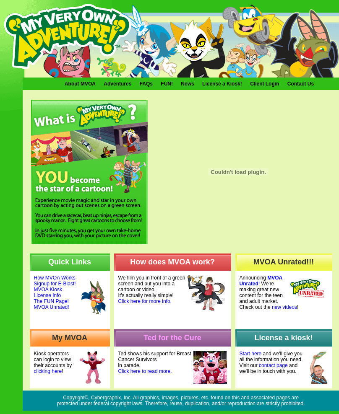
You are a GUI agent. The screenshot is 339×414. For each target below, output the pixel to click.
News (187, 84)
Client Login (264, 84)
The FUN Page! (51, 301)
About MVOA (80, 84)
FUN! (167, 84)
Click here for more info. (145, 301)
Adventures (117, 84)
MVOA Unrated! (51, 307)
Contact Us (300, 84)
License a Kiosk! (222, 84)
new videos (284, 307)
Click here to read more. (145, 371)
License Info (47, 295)
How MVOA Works (55, 278)
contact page (273, 365)
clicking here (48, 371)
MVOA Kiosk (48, 289)
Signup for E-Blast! (55, 284)
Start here (251, 354)
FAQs (146, 84)
